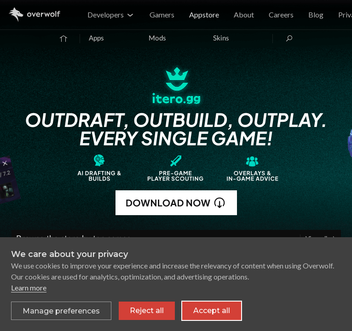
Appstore (204, 14)
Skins (221, 38)
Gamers (162, 14)
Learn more (28, 287)
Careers (281, 14)
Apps (96, 38)
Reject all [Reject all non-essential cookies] (147, 310)
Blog (315, 14)
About (244, 14)
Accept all (211, 310)
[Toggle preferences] (61, 311)
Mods (157, 38)
